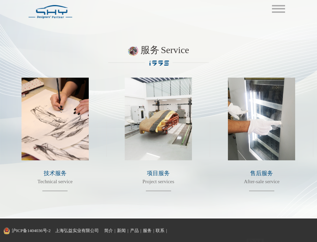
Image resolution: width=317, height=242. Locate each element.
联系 (160, 230)
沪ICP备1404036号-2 (31, 230)
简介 (108, 230)
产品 (134, 230)
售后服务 (261, 173)
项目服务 (158, 173)
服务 (147, 230)
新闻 (121, 230)
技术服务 (55, 173)
